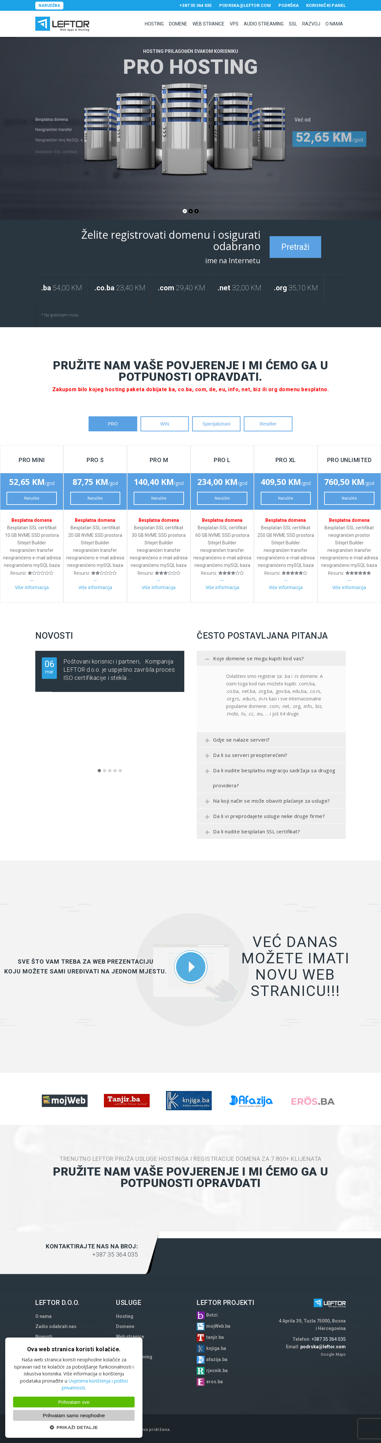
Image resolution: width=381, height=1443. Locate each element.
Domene (178, 23)
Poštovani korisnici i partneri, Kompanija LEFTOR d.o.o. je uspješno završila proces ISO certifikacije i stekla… (119, 669)
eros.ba (214, 1381)
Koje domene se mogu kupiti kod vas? (253, 660)
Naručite (31, 498)
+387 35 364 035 (195, 5)
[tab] (271, 658)
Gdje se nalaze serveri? (236, 741)
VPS (234, 23)
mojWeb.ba (218, 1326)
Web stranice (208, 23)
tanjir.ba (215, 1337)
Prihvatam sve (74, 1402)
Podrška (288, 5)
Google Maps (333, 1354)
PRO (113, 423)
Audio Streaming (264, 23)
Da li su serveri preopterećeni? (245, 757)
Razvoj (311, 23)
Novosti (43, 1336)
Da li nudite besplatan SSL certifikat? (251, 833)
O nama (334, 23)
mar (49, 666)
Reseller (268, 423)
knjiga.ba (216, 1348)
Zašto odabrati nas (55, 1326)
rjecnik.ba (217, 1370)
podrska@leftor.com (245, 5)
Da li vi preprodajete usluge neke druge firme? (263, 818)
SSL (293, 23)
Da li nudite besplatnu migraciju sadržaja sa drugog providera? (269, 778)
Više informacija (32, 587)
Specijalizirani (216, 423)
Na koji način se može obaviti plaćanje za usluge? (266, 802)
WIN (164, 423)
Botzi (212, 1315)
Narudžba (49, 5)
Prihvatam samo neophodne (74, 1415)
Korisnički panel (326, 5)
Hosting (154, 23)
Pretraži (295, 247)
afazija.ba (216, 1359)
